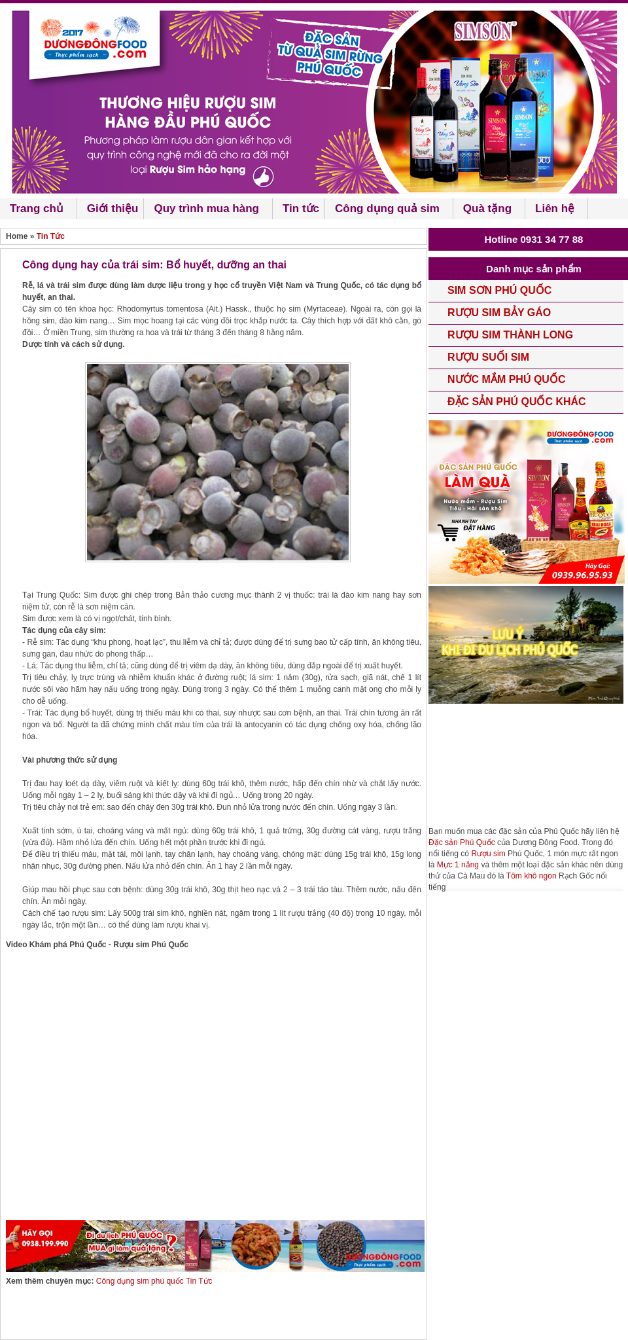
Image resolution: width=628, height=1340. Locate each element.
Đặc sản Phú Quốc (461, 842)
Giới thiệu (113, 208)
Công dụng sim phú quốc (141, 1281)
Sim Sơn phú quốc (499, 290)
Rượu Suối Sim (488, 357)
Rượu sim (488, 853)
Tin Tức (51, 236)
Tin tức (301, 208)
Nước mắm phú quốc (506, 379)
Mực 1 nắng (458, 864)
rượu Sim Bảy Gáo (499, 312)
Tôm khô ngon (531, 875)
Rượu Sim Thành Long (510, 334)
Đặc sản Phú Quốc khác (516, 401)
